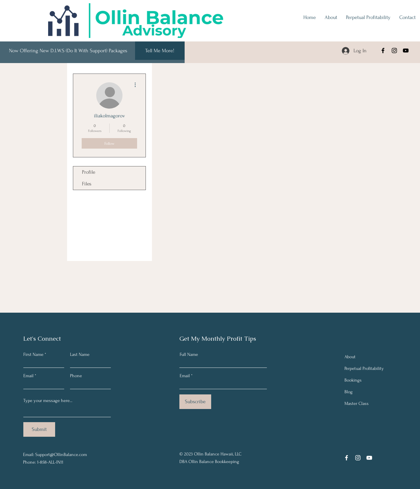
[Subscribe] (195, 401)
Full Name (189, 354)
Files (86, 184)
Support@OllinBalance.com (61, 454)
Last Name (80, 354)
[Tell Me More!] (160, 50)
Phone (76, 375)
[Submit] (39, 429)
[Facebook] (382, 50)
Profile (88, 172)
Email (28, 375)
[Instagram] (394, 50)
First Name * (34, 354)
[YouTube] (405, 50)
